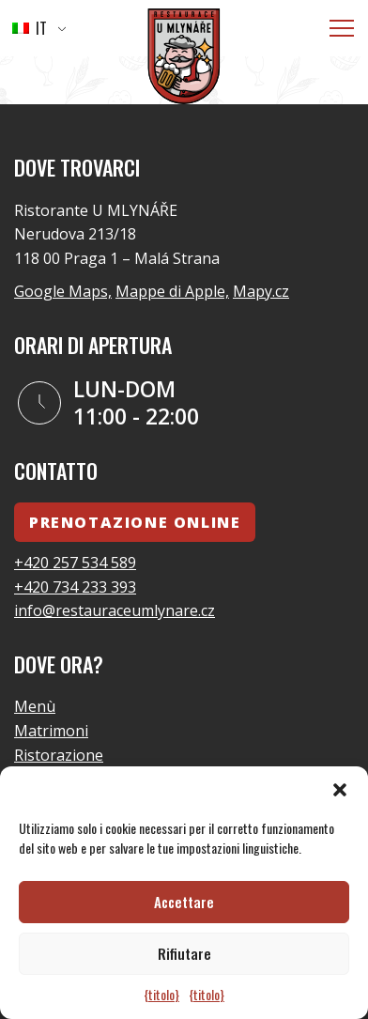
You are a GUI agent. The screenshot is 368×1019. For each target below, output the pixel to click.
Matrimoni (51, 730)
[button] (339, 789)
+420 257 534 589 (75, 562)
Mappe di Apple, (172, 291)
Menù (34, 706)
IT (29, 28)
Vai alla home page (260, 67)
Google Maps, (63, 291)
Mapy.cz (261, 291)
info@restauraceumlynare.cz (114, 610)
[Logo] (184, 60)
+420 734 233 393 (75, 587)
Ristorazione (58, 755)
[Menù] (342, 28)
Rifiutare (184, 953)
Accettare (184, 901)
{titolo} (161, 994)
